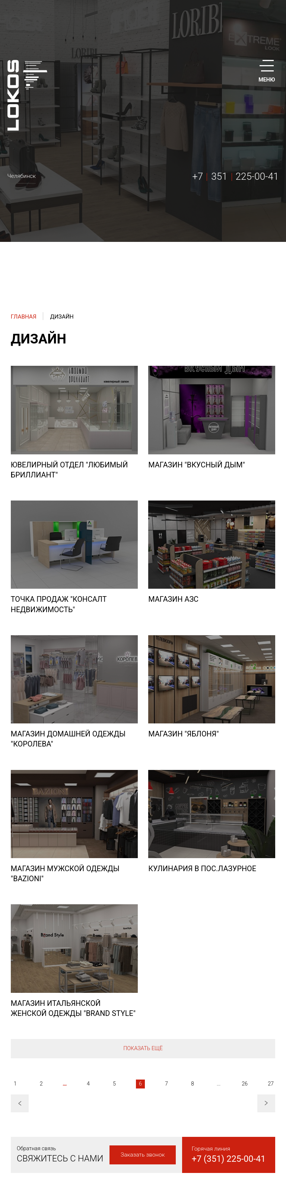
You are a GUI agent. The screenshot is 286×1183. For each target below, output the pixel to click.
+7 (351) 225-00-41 (229, 1159)
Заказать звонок (143, 1154)
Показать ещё (143, 1048)
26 (245, 1084)
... (65, 1083)
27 (271, 1084)
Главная (23, 316)
